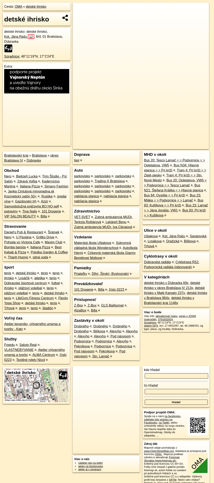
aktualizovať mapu (166, 316)
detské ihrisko (36, 6)
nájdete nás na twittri (90, 462)
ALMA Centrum (43, 355)
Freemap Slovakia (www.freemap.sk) (162, 459)
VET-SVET (82, 217)
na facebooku (172, 416)
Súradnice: (12, 56)
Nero (7, 176)
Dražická (172, 241)
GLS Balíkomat (112, 305)
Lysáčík (24, 278)
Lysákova (155, 241)
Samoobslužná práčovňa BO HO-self (31, 206)
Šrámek (53, 232)
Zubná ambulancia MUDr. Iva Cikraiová (103, 227)
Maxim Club (53, 242)
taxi (76, 160)
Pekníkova (82, 346)
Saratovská (198, 236)
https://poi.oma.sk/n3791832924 (190, 146)
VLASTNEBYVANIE (19, 350)
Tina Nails (29, 211)
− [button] (80, 16)
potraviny (11, 211)
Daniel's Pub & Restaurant (23, 232)
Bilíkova (99, 331)
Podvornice (82, 341)
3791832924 (165, 319)
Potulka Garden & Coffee (49, 252)
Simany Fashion (56, 186)
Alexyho (115, 331)
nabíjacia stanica (86, 196)
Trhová (9, 308)
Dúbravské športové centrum (25, 283)
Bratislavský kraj (16, 155)
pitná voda (40, 257)
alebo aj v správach (89, 469)
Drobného (81, 326)
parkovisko (82, 176)
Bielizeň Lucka (27, 176)
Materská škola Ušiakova (92, 243)
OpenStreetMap (137, 146)
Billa (44, 216)
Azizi (44, 201)
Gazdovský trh (26, 201)
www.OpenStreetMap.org (159, 451)
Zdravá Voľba (27, 181)
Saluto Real (28, 345)
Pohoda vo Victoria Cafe (22, 242)
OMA (18, 6)
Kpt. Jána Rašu (19, 36)
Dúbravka (34, 160)
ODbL (158, 454)
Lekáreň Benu (116, 222)
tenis (7, 273)
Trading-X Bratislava (110, 181)
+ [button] (80, 10)
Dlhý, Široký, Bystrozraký (110, 273)
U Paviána (23, 237)
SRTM (172, 479)
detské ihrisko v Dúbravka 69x (166, 283)
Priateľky (80, 273)
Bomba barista (15, 247)
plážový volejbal (30, 288)
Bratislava (39, 155)
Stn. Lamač (100, 356)
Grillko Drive (45, 237)
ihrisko (9, 278)
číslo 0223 (116, 289)
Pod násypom (121, 336)
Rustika (46, 196)
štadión (48, 308)
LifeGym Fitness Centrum (35, 298)
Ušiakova (151, 236)
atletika (39, 278)
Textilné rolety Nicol (30, 360)
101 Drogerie (51, 211)
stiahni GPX (151, 325)
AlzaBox (80, 310)
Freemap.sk (158, 146)
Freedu (9, 345)
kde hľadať (152, 370)
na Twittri (164, 422)
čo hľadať (151, 385)
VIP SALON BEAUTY (20, 216)
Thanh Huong (18, 257)
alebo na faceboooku (90, 466)
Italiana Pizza (30, 186)
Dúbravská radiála (157, 262)
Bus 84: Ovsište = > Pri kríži (164, 195)
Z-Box (78, 305)
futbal (56, 283)
